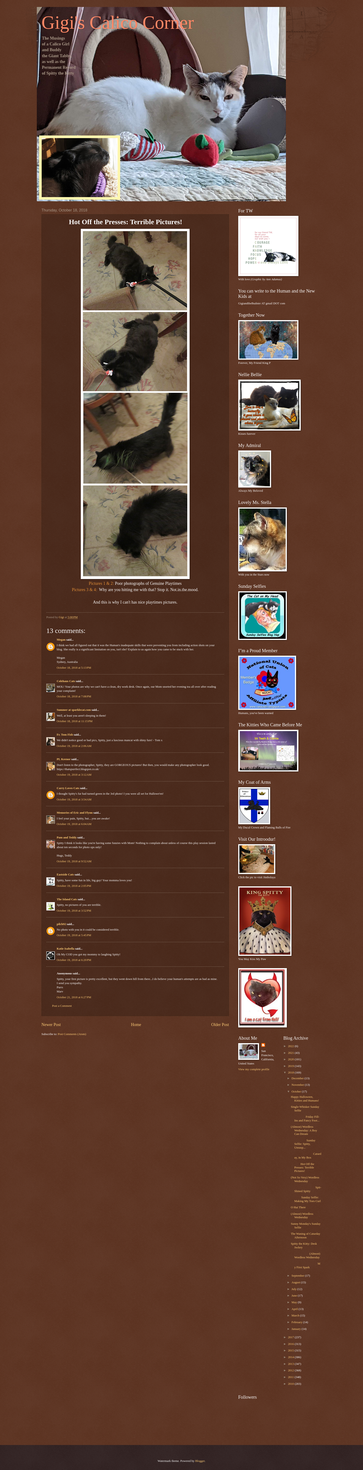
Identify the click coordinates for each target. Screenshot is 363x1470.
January (296, 1329)
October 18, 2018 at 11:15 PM (75, 721)
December (297, 1078)
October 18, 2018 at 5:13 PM (74, 667)
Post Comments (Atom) (72, 1034)
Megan (61, 639)
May (294, 1302)
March (295, 1315)
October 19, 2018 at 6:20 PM (74, 960)
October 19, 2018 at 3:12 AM (74, 774)
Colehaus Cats (66, 681)
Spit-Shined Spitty (306, 1189)
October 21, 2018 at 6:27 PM (74, 997)
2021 (291, 1052)
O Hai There (298, 1207)
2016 (291, 1344)
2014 (291, 1357)
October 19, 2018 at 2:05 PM (74, 886)
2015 (291, 1350)
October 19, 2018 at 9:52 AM (74, 861)
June (294, 1295)
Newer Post (51, 1024)
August (296, 1282)
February (297, 1322)
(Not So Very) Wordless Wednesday (305, 1179)
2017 (291, 1337)
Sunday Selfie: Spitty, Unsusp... (303, 1144)
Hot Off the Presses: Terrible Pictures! (302, 1167)
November (298, 1084)
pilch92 (61, 924)
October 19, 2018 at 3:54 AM (74, 799)
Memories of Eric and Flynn (75, 812)
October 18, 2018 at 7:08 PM (74, 696)
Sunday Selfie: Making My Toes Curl (306, 1199)
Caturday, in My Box (306, 1155)
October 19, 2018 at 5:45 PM (74, 935)
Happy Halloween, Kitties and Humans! (305, 1098)
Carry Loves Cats (68, 788)
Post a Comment (62, 1005)
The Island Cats (67, 899)
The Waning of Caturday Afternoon (305, 1235)
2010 (291, 1383)
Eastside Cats (65, 874)
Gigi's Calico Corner (117, 22)
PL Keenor (63, 759)
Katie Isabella (65, 948)
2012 (291, 1370)
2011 (291, 1377)
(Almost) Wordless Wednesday (302, 1215)
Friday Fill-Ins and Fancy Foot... (305, 1118)
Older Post (220, 1024)
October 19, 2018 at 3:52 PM (74, 910)
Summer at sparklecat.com (74, 709)
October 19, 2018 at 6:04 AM (74, 824)
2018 (291, 1072)
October (296, 1091)
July (294, 1289)
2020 (291, 1059)
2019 (291, 1066)
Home (136, 1024)
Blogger (200, 1461)
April (294, 1309)
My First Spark (305, 1265)
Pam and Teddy (67, 837)
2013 (291, 1364)
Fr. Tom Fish (65, 734)
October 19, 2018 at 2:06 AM (74, 746)
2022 (291, 1046)
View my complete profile (253, 1069)
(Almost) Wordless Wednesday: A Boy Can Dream (304, 1130)
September (298, 1275)
